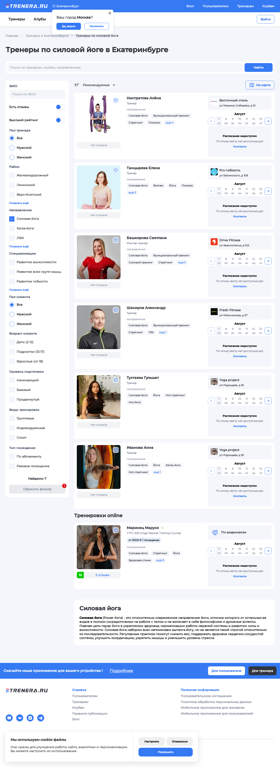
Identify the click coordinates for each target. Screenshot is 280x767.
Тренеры (16, 19)
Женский (20, 157)
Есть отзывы (37, 107)
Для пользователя (227, 671)
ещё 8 (160, 560)
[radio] (11, 138)
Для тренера (262, 671)
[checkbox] (11, 175)
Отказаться (179, 741)
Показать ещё (19, 203)
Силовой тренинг (141, 262)
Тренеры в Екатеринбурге (47, 36)
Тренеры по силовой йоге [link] (97, 36)
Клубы (40, 19)
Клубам (268, 6)
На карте (260, 85)
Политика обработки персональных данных (216, 702)
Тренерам (245, 6)
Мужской (20, 147)
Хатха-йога (173, 465)
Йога (172, 185)
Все (16, 138)
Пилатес (154, 122)
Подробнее (121, 670)
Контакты (240, 146)
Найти (259, 67)
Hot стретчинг (175, 395)
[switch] (60, 107)
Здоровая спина (140, 560)
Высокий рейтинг (37, 120)
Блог (190, 6)
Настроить (151, 741)
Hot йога (135, 402)
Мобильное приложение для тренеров (212, 708)
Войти (266, 19)
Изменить (97, 26)
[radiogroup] (37, 147)
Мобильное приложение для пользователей (217, 714)
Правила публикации (89, 714)
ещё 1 (162, 332)
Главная (12, 36)
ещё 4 (169, 122)
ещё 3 (132, 192)
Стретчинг (136, 122)
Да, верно (68, 26)
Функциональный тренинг (171, 115)
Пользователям (215, 6)
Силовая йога (138, 115)
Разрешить (165, 752)
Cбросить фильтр (44, 488)
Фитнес (158, 185)
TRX (151, 332)
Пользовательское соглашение (206, 696)
